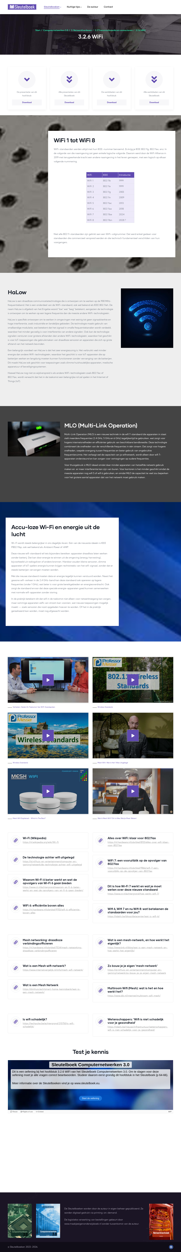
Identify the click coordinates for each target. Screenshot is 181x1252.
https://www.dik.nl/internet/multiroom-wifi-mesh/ (134, 995)
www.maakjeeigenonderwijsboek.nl (82, 1223)
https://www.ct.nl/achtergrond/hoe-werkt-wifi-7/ (133, 893)
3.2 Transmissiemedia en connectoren (114, 30)
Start (37, 30)
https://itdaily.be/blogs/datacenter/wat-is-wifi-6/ (134, 916)
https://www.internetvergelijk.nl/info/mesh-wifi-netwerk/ (53, 969)
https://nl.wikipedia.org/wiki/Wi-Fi (41, 842)
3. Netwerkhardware (81, 30)
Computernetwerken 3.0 (55, 30)
